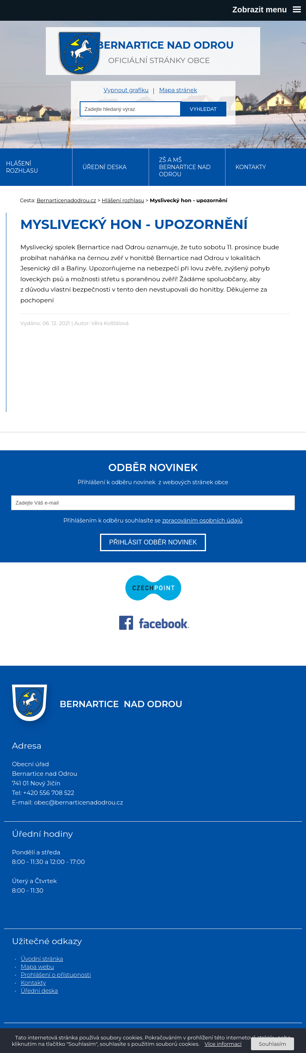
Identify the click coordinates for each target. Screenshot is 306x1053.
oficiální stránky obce (159, 48)
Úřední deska (104, 167)
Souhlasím (272, 1044)
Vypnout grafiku (126, 90)
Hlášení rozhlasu (22, 167)
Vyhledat (203, 109)
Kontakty (250, 167)
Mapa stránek (178, 90)
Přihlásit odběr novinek (153, 542)
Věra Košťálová (110, 323)
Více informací (223, 1044)
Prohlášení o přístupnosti (56, 974)
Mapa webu (37, 966)
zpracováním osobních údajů (202, 520)
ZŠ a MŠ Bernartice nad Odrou (185, 167)
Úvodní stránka (42, 958)
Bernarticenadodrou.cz (66, 200)
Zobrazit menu (266, 9)
